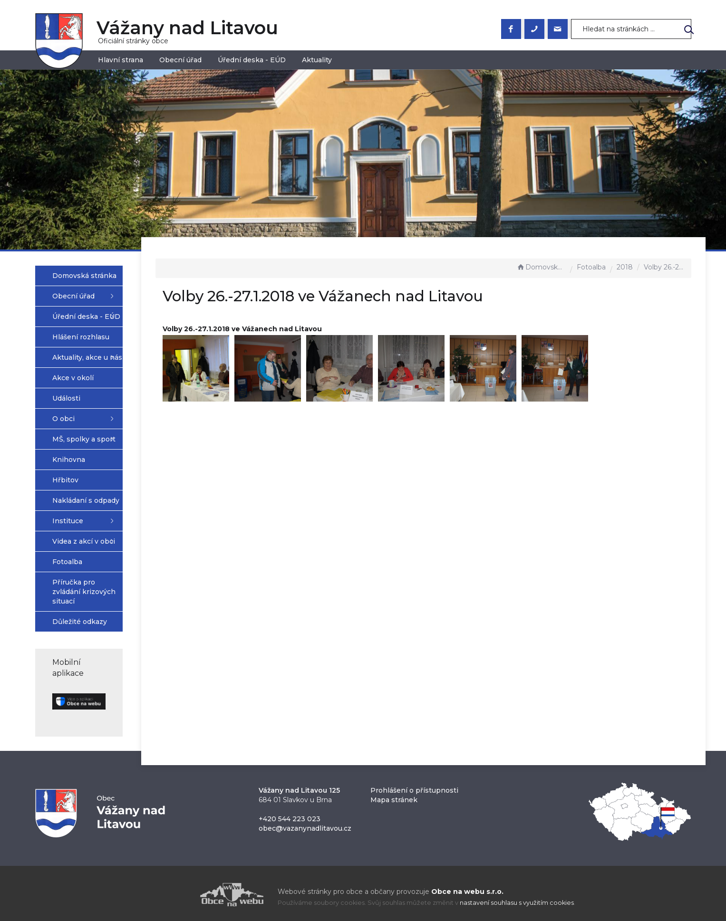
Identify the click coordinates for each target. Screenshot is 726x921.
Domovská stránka (541, 267)
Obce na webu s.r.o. (467, 888)
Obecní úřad (180, 60)
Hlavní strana (120, 60)
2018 (625, 267)
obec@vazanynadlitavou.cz (305, 825)
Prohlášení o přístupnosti (414, 787)
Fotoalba (591, 267)
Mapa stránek (393, 796)
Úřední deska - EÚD (252, 60)
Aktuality (317, 60)
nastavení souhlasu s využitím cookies (517, 899)
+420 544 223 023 (289, 815)
